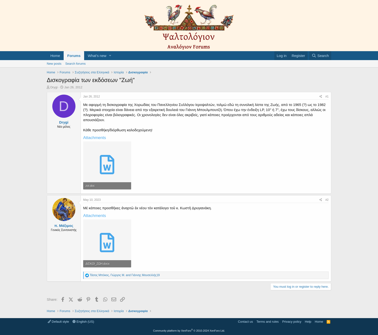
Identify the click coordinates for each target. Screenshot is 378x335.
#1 (327, 96)
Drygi (54, 87)
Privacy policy (291, 321)
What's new (97, 56)
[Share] (321, 96)
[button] (110, 55)
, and (125, 275)
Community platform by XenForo (189, 330)
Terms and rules (267, 321)
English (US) (83, 321)
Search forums (75, 63)
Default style (58, 321)
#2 (327, 200)
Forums (74, 56)
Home (55, 56)
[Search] (320, 55)
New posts (54, 63)
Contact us (245, 321)
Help (308, 321)
